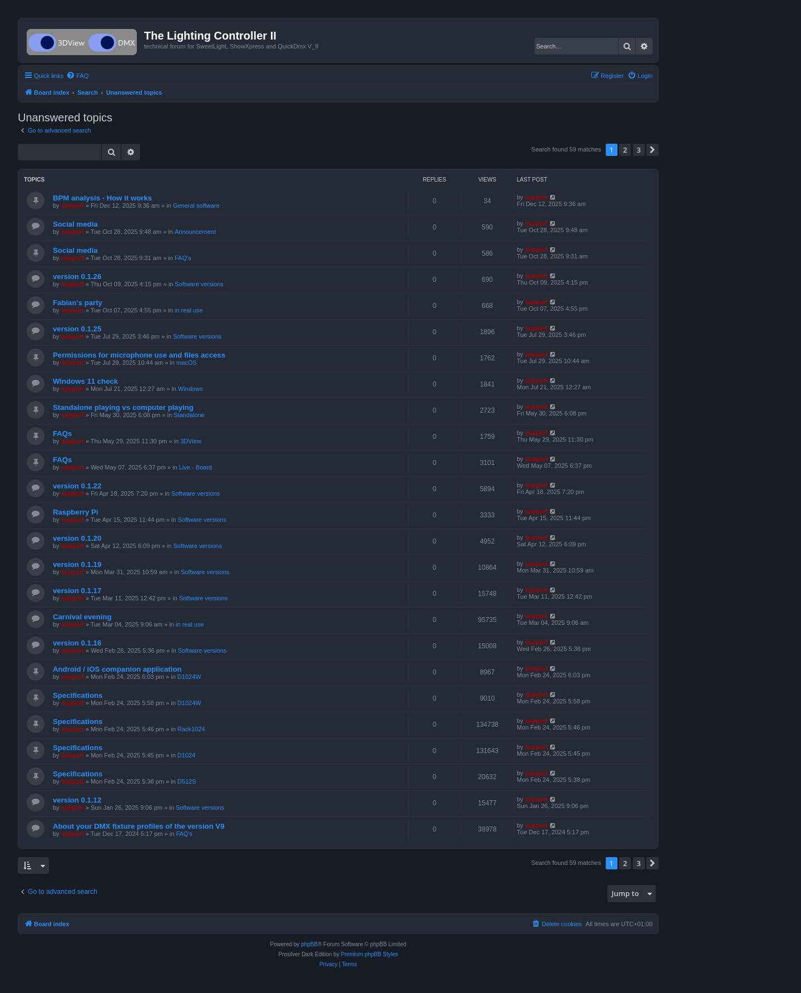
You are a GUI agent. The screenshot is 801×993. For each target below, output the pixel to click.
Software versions (199, 284)
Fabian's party (77, 303)
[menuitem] (77, 75)
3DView (190, 441)
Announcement (195, 231)
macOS (186, 362)
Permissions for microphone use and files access (139, 355)
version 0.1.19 (77, 564)
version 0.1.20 (77, 538)
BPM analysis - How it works (102, 198)
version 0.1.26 (77, 276)
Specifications (77, 695)
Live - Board (195, 467)
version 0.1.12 (77, 800)
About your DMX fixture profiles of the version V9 (138, 826)
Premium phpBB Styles (369, 954)
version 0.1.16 (77, 643)
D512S (186, 781)
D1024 (186, 755)
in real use (189, 310)
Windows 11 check (85, 381)
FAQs (62, 433)
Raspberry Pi (75, 512)
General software (196, 205)
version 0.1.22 (77, 486)
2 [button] (625, 150)
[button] (652, 150)
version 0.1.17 (77, 590)
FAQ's (183, 258)
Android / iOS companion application (117, 669)
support (72, 205)
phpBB (309, 944)
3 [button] (639, 150)
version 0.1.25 (77, 329)
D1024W (189, 676)
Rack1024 (191, 729)
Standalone (189, 415)
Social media (75, 224)
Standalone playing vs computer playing (123, 407)
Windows (190, 388)
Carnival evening (82, 617)
